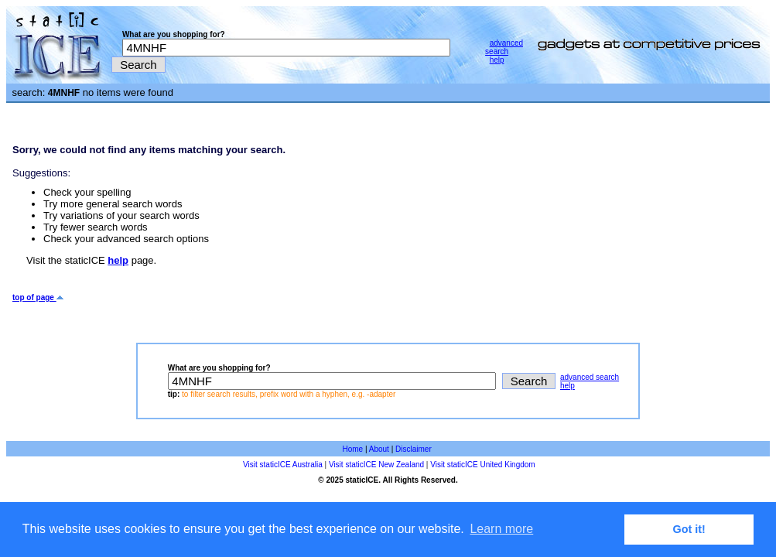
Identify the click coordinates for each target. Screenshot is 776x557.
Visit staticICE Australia (283, 464)
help (497, 60)
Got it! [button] (689, 529)
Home (352, 449)
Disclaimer (413, 449)
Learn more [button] (501, 528)
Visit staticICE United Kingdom (482, 464)
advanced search (504, 47)
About (379, 449)
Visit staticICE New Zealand (376, 464)
